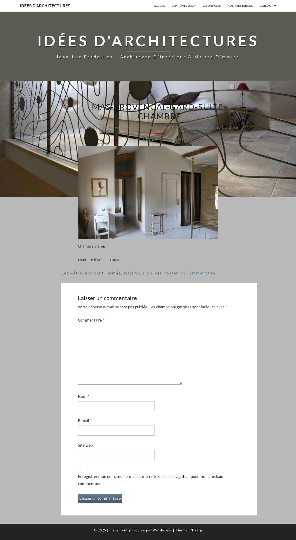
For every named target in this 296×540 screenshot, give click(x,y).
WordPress (162, 530)
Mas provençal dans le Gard (208, 127)
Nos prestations (240, 5)
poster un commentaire (189, 273)
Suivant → (177, 139)
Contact (266, 5)
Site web (85, 445)
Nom (83, 396)
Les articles (212, 5)
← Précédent (144, 139)
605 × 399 (160, 127)
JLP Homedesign (184, 5)
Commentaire (91, 320)
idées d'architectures (45, 6)
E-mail (85, 420)
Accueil (159, 5)
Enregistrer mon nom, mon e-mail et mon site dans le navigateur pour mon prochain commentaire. (150, 480)
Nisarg (196, 530)
